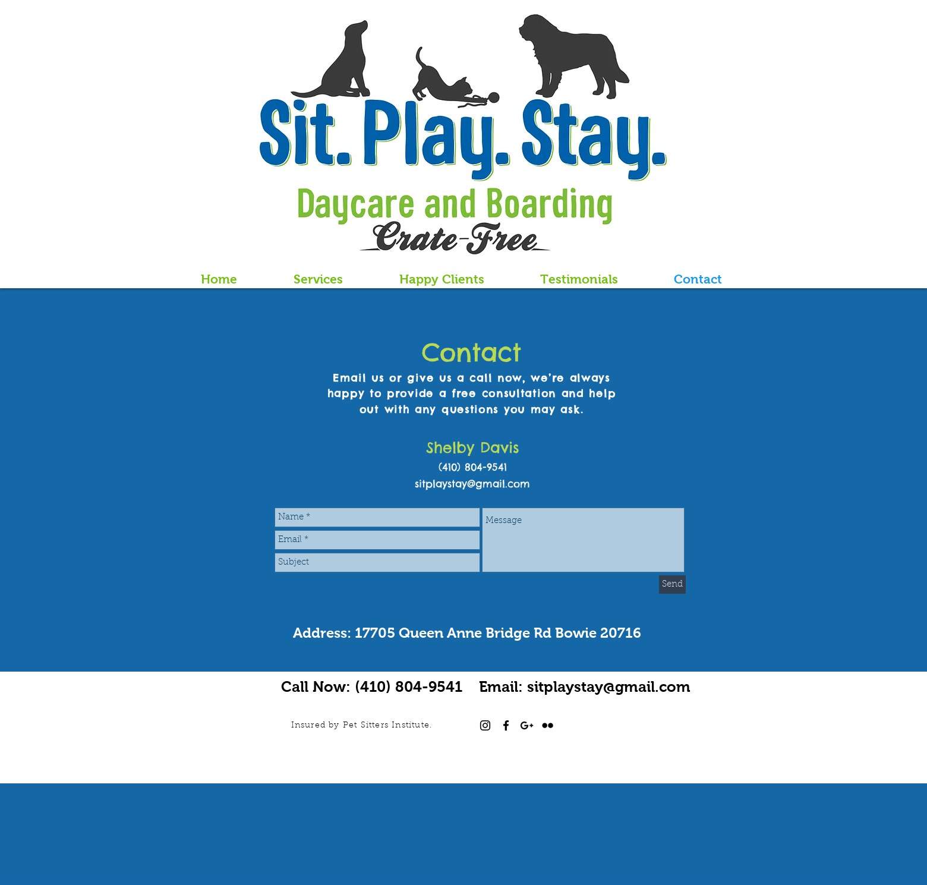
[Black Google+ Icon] (527, 725)
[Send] (672, 584)
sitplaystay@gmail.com (472, 483)
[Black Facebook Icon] (506, 725)
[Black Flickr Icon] (547, 725)
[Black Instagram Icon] (485, 725)
